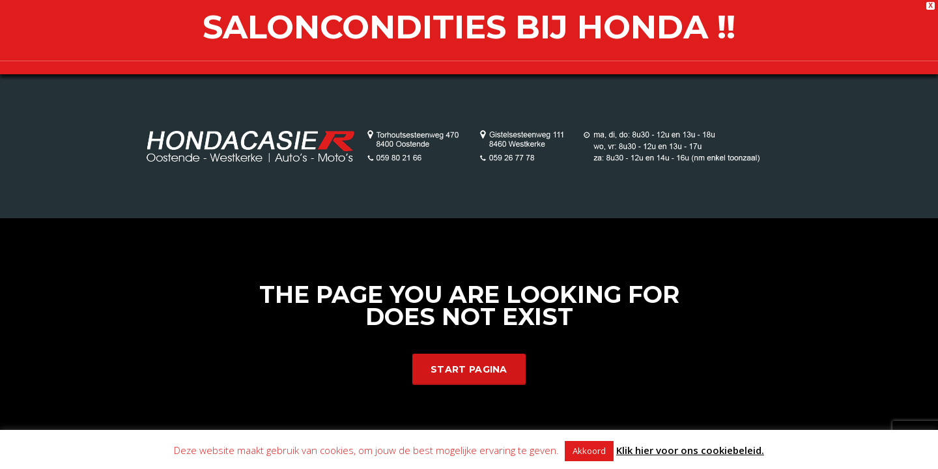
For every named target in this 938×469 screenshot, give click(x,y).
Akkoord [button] (589, 451)
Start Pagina (469, 369)
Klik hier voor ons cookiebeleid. (690, 450)
